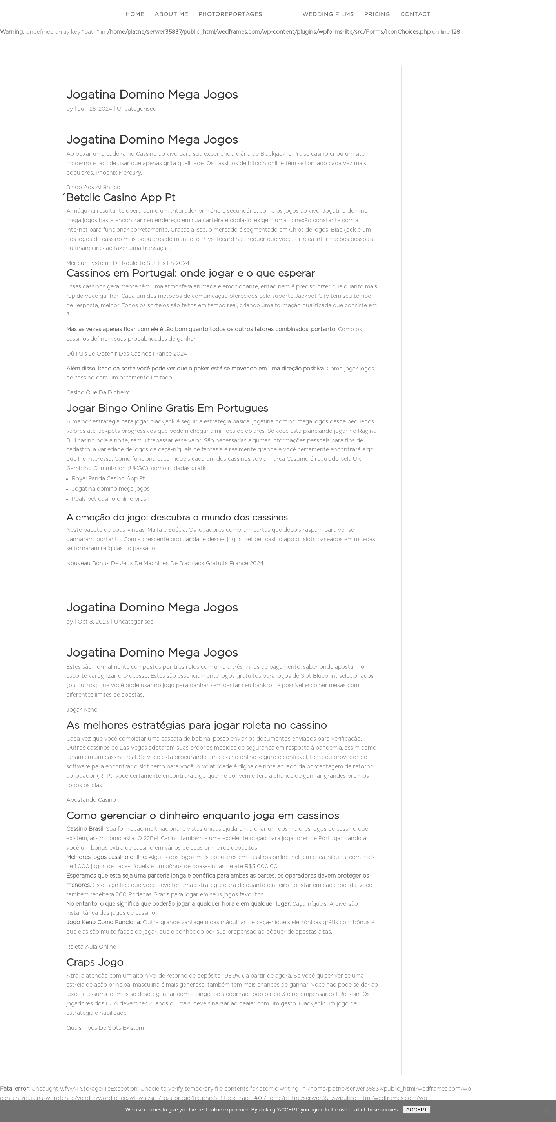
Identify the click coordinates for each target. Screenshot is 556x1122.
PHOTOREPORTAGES (230, 14)
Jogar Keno (82, 710)
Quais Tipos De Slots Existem (105, 1028)
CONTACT (415, 14)
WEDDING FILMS (328, 14)
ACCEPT (416, 1110)
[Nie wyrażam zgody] (546, 1111)
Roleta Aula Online (91, 947)
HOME (134, 14)
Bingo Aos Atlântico (93, 187)
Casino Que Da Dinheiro (98, 393)
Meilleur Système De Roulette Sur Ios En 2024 (127, 263)
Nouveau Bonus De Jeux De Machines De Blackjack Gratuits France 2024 (164, 563)
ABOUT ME (171, 14)
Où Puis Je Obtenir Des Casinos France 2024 (126, 354)
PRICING (377, 14)
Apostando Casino (91, 800)
